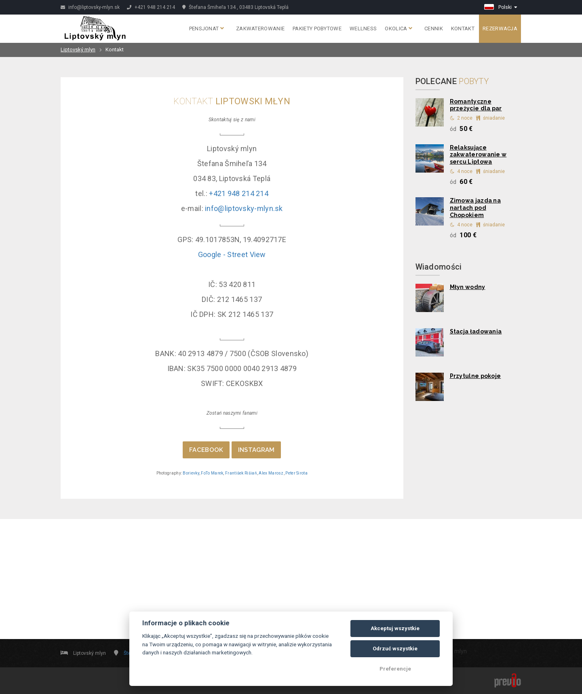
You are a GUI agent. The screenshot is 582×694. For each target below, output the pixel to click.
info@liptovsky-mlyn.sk (90, 7)
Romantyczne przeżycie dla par (476, 105)
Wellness (363, 28)
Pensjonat (206, 28)
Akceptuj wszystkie (395, 628)
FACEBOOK (206, 450)
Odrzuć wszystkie (395, 648)
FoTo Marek (212, 473)
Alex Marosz (271, 473)
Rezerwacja (500, 28)
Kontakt (462, 28)
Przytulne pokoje (475, 376)
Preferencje (395, 669)
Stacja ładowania (476, 331)
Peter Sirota (296, 473)
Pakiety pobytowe (317, 28)
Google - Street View (232, 254)
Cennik (433, 28)
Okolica (398, 28)
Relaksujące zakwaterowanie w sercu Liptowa (478, 154)
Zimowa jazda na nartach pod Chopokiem (475, 207)
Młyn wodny (467, 287)
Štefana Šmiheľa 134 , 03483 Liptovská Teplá (235, 7)
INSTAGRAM (256, 450)
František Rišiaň (241, 473)
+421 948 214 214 (151, 7)
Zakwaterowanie (260, 28)
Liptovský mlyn (78, 49)
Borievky (191, 473)
